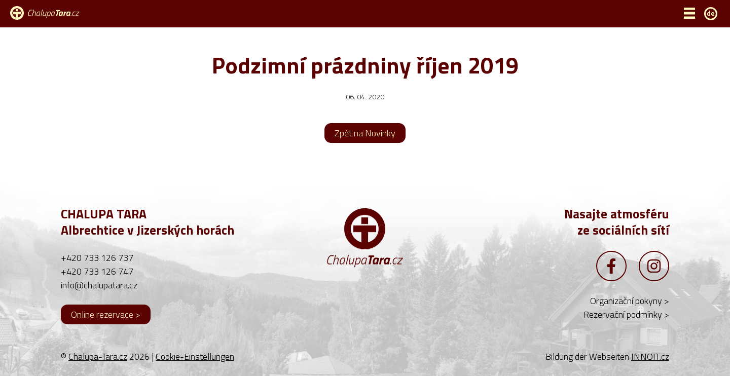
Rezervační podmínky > (626, 314)
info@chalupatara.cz (99, 285)
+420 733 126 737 (97, 258)
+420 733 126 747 (97, 271)
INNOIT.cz (650, 356)
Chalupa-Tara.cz (97, 356)
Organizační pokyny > (629, 301)
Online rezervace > (105, 314)
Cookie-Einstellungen (195, 356)
